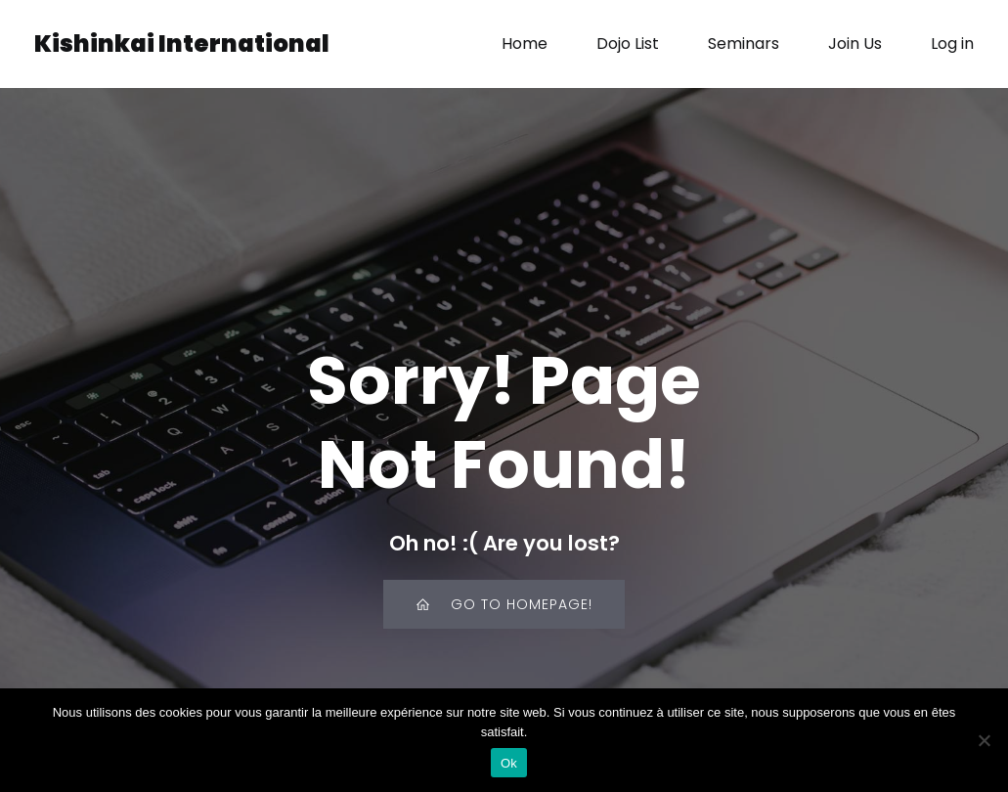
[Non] (983, 740)
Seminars (743, 43)
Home (525, 43)
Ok (509, 763)
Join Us (855, 43)
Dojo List (627, 43)
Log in (952, 43)
